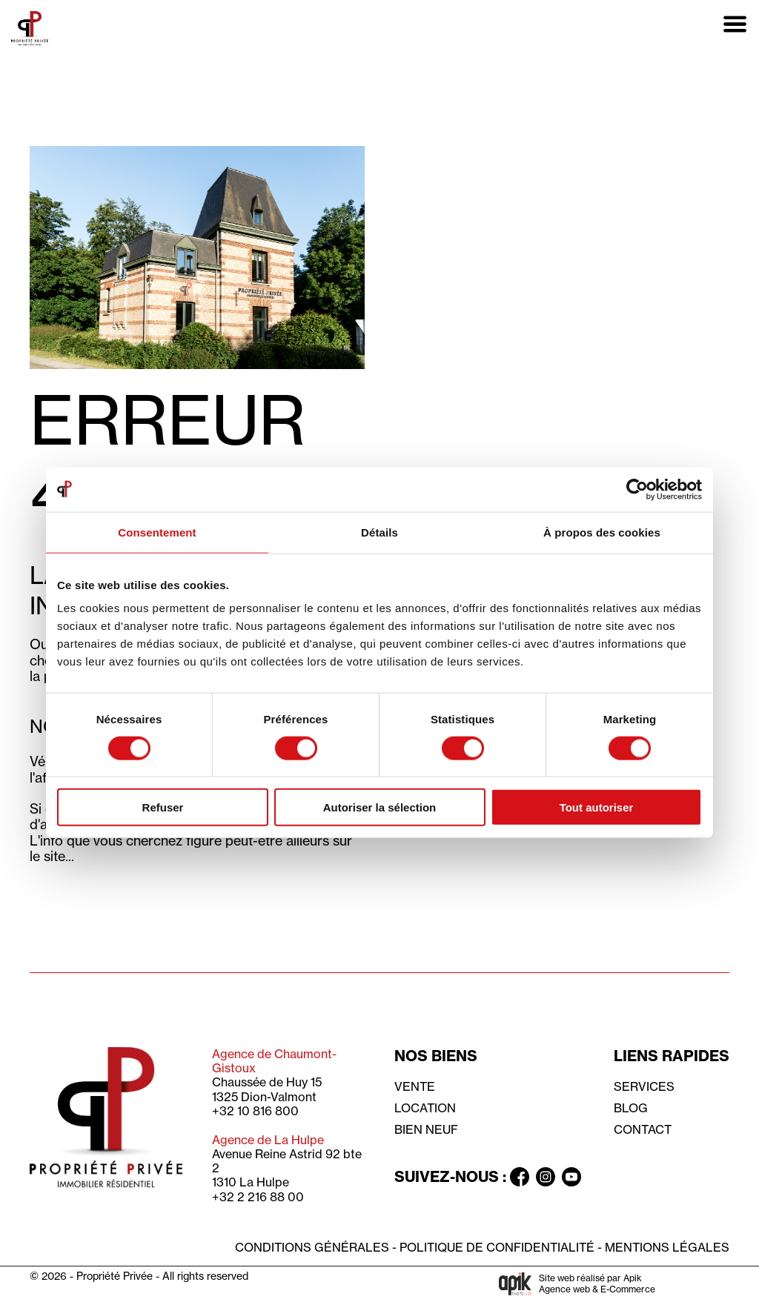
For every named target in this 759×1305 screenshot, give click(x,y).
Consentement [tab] (157, 531)
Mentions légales (667, 1247)
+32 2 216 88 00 (258, 1196)
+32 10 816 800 (255, 1110)
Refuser (163, 807)
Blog (631, 1107)
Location (425, 1107)
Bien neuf (426, 1129)
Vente (414, 1086)
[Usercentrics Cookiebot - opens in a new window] (637, 489)
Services (644, 1086)
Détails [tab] (379, 531)
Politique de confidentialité (497, 1247)
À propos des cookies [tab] (601, 531)
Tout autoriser (597, 807)
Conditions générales (312, 1247)
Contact (643, 1129)
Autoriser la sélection (380, 807)
